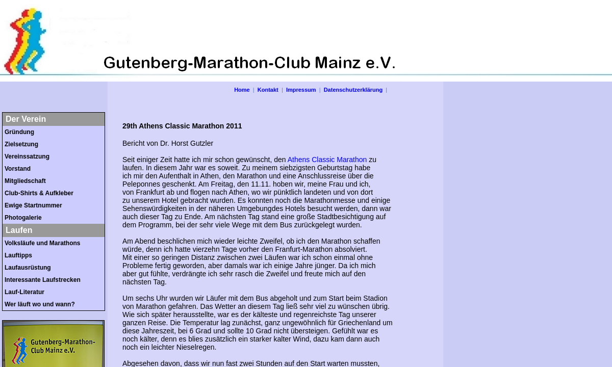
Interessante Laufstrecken (43, 279)
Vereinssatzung (27, 156)
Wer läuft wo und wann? (40, 304)
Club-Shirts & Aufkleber (39, 193)
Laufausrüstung (28, 267)
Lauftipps (18, 255)
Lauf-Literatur (24, 292)
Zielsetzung (21, 144)
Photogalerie (23, 217)
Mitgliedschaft (25, 181)
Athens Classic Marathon (327, 159)
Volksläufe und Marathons (42, 243)
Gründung (19, 132)
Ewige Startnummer (33, 205)
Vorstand (18, 168)
